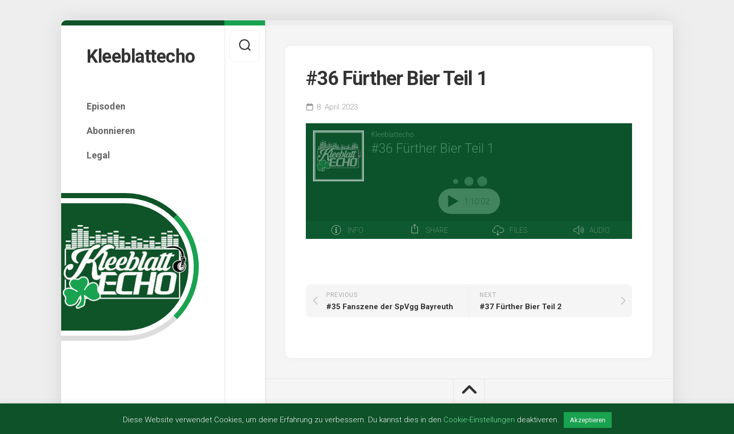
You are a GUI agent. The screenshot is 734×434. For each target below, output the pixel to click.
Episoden (106, 106)
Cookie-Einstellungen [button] (479, 419)
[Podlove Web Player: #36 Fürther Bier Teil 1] (469, 181)
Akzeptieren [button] (588, 420)
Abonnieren (111, 130)
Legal (98, 155)
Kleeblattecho (141, 56)
